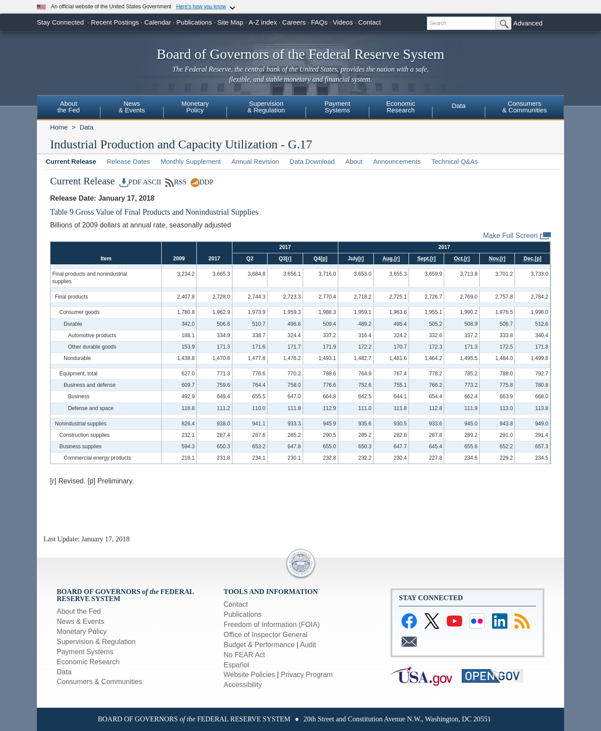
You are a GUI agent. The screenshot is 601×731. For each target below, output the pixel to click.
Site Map (230, 22)
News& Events (132, 107)
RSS (176, 182)
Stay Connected (60, 22)
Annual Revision (255, 161)
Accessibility (243, 684)
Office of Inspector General (266, 634)
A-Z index (263, 22)
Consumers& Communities (524, 107)
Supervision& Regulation (266, 107)
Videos (343, 22)
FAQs (319, 22)
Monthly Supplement (191, 161)
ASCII (152, 182)
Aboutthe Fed (69, 107)
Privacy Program (307, 674)
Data (459, 105)
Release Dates (128, 161)
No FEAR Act (244, 655)
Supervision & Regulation (96, 641)
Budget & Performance (259, 644)
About (353, 161)
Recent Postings (115, 22)
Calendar (158, 22)
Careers (293, 22)
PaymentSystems (337, 107)
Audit (308, 644)
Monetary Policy (82, 631)
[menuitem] (68, 108)
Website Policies (249, 674)
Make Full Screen (517, 235)
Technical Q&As (454, 161)
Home (59, 127)
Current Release (71, 161)
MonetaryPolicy (195, 107)
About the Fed (79, 611)
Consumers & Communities (99, 681)
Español (236, 665)
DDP (202, 182)
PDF (130, 182)
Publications (194, 22)
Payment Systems (85, 651)
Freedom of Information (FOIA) (272, 624)
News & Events (80, 621)
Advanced (528, 23)
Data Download (312, 161)
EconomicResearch (400, 107)
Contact (369, 22)
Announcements (396, 161)
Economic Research (88, 662)
